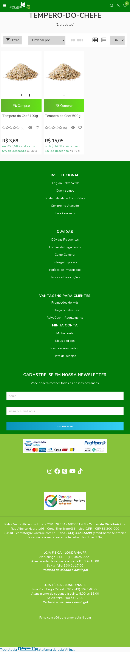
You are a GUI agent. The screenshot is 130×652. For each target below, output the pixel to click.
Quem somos (65, 190)
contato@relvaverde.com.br (36, 533)
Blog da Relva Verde (65, 183)
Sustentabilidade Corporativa (65, 198)
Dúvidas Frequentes (65, 239)
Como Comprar (65, 254)
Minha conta (65, 333)
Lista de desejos (65, 356)
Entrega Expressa (65, 262)
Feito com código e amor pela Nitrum (65, 617)
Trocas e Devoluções (65, 277)
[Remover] (13, 95)
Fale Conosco (65, 213)
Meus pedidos (65, 341)
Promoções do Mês (65, 302)
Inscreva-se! (65, 426)
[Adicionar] (29, 95)
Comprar (21, 105)
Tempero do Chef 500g (62, 115)
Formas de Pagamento (65, 247)
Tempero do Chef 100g (20, 115)
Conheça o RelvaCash (65, 310)
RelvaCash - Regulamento (65, 317)
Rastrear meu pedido (65, 348)
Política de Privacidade (65, 270)
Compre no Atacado (65, 205)
